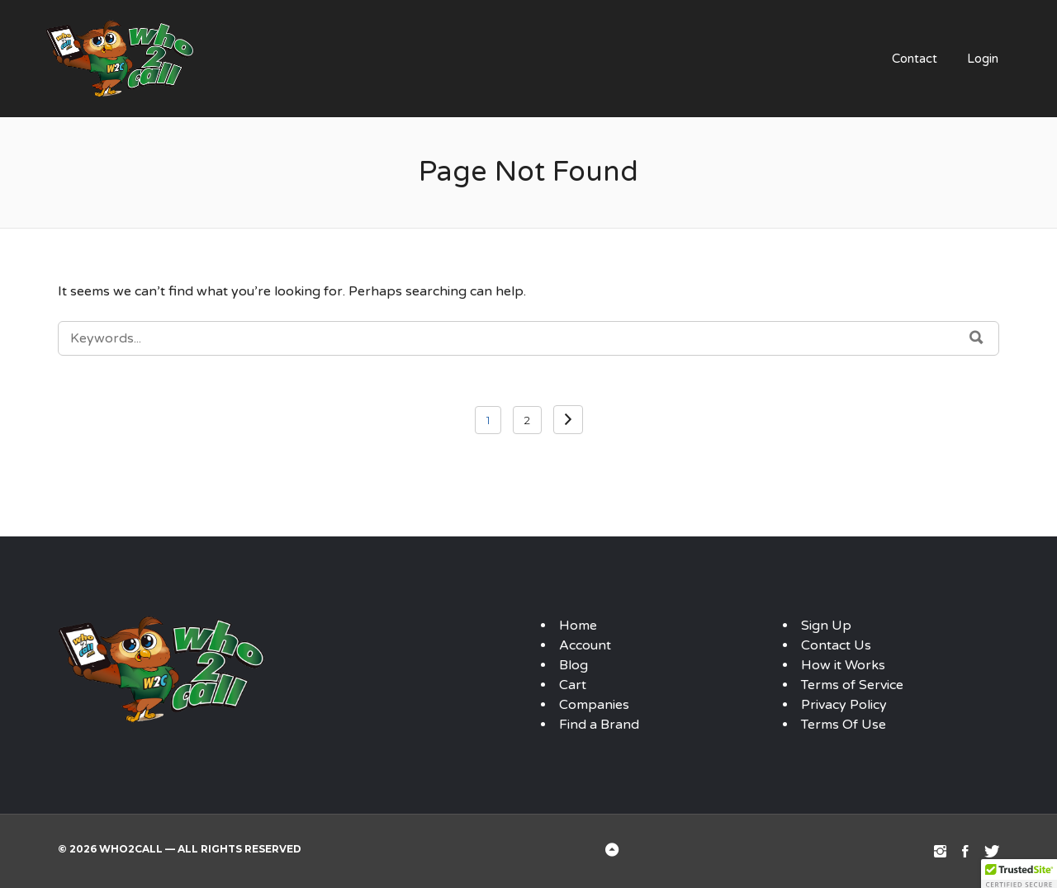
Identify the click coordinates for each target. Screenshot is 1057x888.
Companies (594, 705)
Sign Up (826, 625)
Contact (914, 58)
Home (578, 625)
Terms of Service (852, 685)
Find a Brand (599, 724)
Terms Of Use (843, 724)
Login (982, 58)
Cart (572, 685)
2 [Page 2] (527, 420)
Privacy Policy (844, 705)
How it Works (843, 665)
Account (585, 645)
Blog (573, 665)
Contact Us (836, 645)
